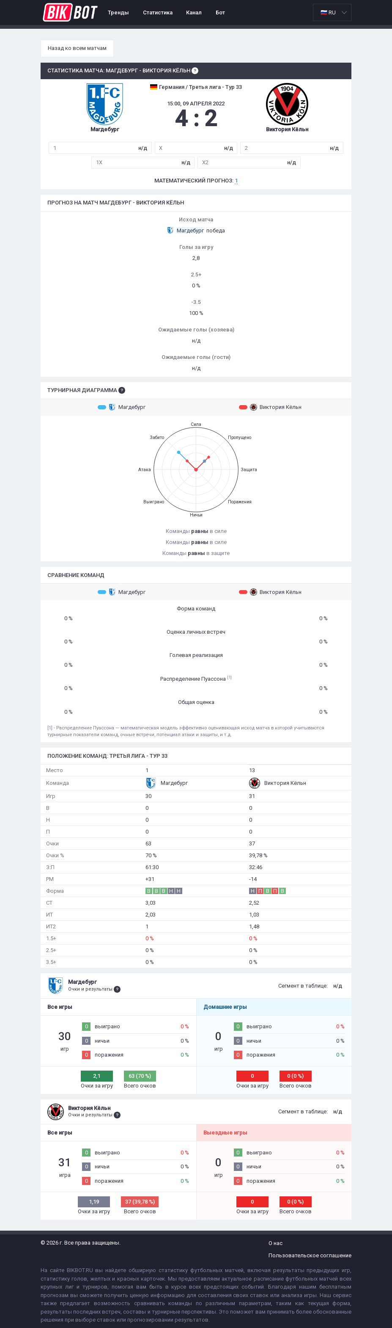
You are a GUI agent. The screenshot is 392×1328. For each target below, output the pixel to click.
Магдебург (121, 407)
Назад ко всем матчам (77, 48)
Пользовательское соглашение (310, 1255)
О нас (275, 1243)
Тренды (118, 12)
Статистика (158, 12)
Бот (220, 12)
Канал (194, 12)
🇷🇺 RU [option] (328, 12)
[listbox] (332, 12)
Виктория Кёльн (270, 407)
